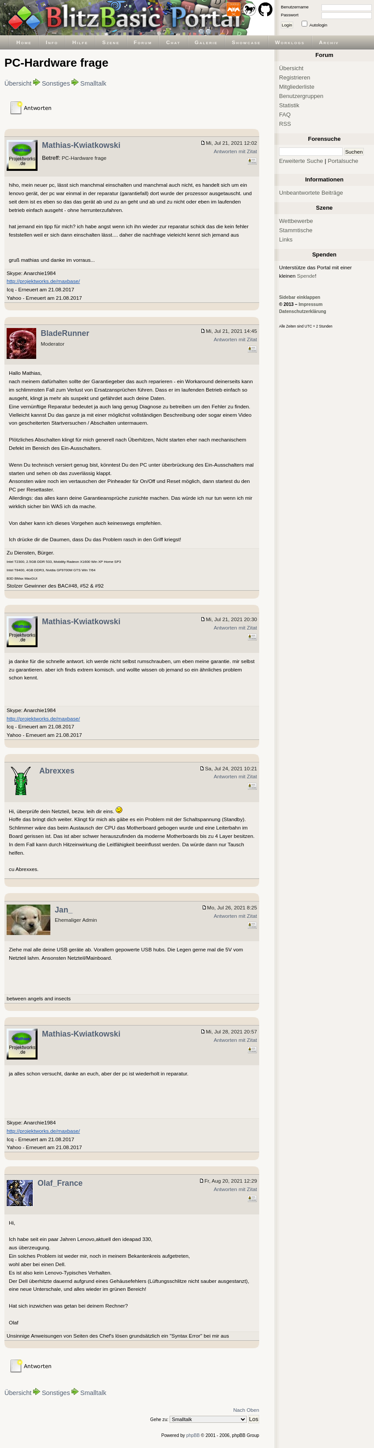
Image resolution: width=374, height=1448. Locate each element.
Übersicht (17, 83)
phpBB (193, 1435)
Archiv (329, 42)
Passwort (289, 14)
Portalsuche (343, 161)
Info (52, 42)
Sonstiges (56, 83)
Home (24, 42)
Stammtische (296, 230)
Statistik (289, 105)
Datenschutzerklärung (302, 311)
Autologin (318, 25)
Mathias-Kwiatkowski (81, 145)
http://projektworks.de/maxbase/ (43, 281)
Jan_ (63, 909)
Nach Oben (246, 1410)
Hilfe (80, 42)
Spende (306, 276)
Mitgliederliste (296, 86)
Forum (143, 42)
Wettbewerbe (296, 221)
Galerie (206, 42)
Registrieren (294, 77)
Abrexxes (57, 770)
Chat (173, 42)
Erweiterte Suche (301, 161)
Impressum (310, 304)
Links (286, 239)
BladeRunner (65, 333)
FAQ (285, 114)
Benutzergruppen (301, 96)
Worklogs (290, 42)
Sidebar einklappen (299, 297)
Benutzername (295, 6)
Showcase (246, 42)
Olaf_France (60, 1183)
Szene (111, 42)
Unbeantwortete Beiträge (311, 192)
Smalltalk (93, 83)
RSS (285, 124)
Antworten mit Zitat (235, 151)
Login (287, 25)
